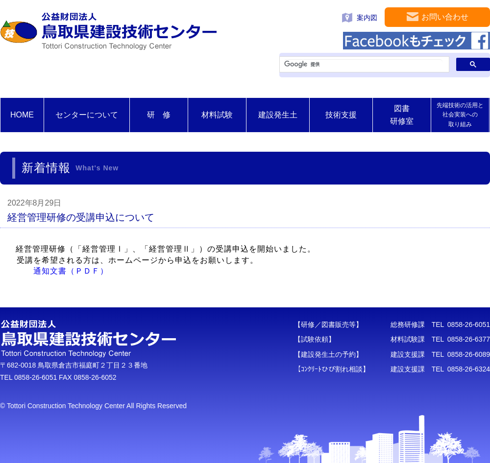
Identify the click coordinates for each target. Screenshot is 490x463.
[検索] (363, 64)
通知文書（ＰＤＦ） (70, 271)
